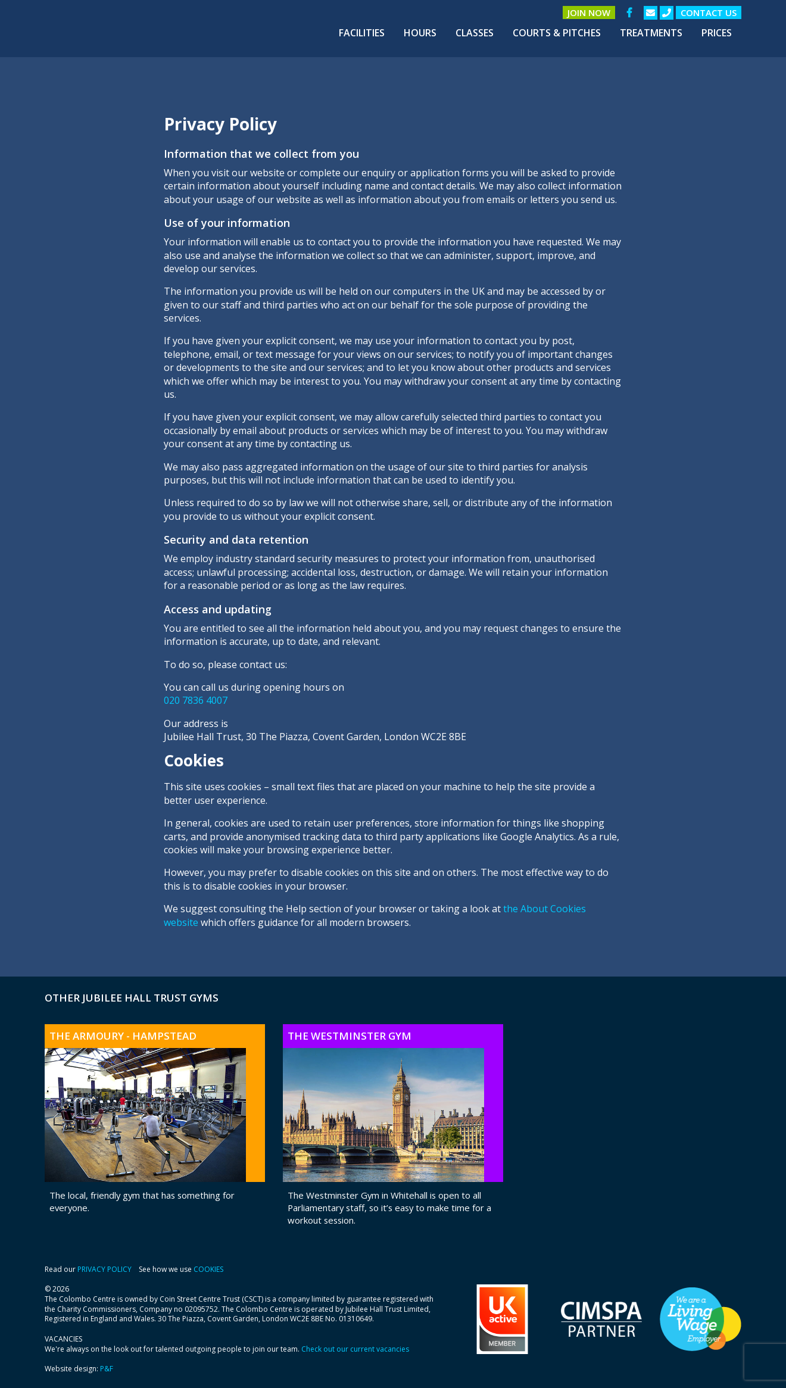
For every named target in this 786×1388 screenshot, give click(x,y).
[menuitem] (361, 32)
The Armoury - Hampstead (122, 1036)
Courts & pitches (557, 32)
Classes (475, 32)
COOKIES (208, 1269)
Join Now (588, 12)
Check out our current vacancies (355, 1349)
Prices (716, 32)
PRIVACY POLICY (104, 1269)
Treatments (651, 32)
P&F (106, 1369)
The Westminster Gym (349, 1036)
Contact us (709, 12)
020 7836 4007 (195, 700)
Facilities (362, 32)
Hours (420, 32)
